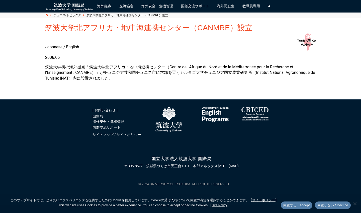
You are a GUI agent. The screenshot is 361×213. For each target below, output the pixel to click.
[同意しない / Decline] (354, 203)
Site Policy (219, 205)
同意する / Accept (296, 205)
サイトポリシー (129, 135)
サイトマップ (104, 135)
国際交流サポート (107, 127)
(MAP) (234, 166)
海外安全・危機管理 (108, 122)
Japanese (53, 47)
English (72, 47)
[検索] (269, 6)
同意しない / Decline (332, 205)
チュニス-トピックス (67, 15)
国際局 (98, 116)
